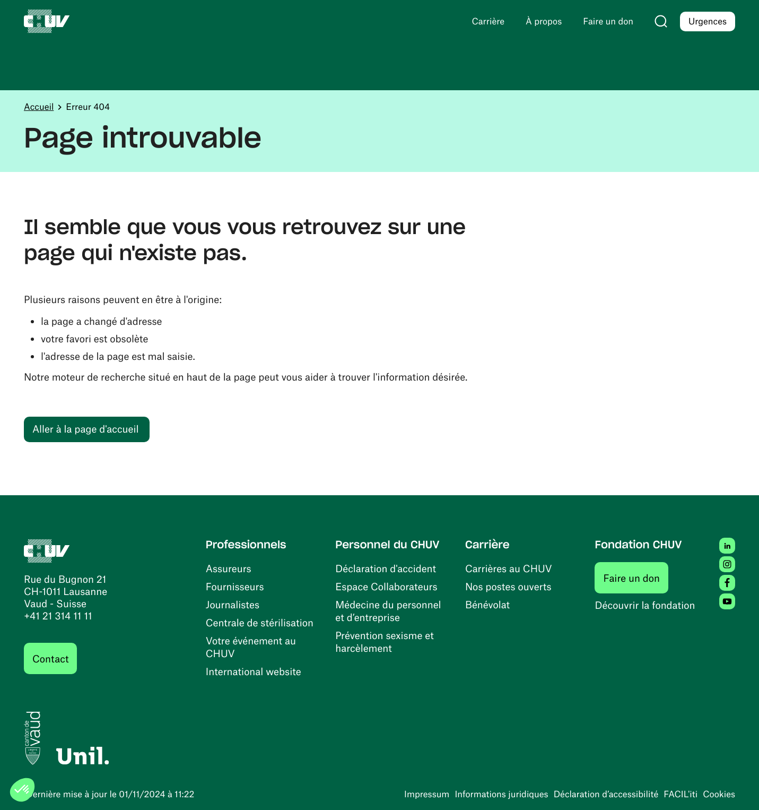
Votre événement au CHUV (251, 646)
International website (253, 671)
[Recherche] (661, 21)
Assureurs (228, 568)
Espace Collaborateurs (386, 586)
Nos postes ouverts (508, 586)
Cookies (719, 794)
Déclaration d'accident (385, 568)
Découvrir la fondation (645, 605)
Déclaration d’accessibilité (606, 794)
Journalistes (232, 604)
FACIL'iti (680, 794)
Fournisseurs (235, 586)
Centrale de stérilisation (259, 622)
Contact (50, 658)
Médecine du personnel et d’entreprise (388, 610)
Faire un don (635, 577)
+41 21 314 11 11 (58, 615)
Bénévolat (487, 604)
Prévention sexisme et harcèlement (384, 641)
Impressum (426, 794)
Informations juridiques (501, 794)
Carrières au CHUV (508, 568)
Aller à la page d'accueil (85, 429)
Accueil (39, 106)
